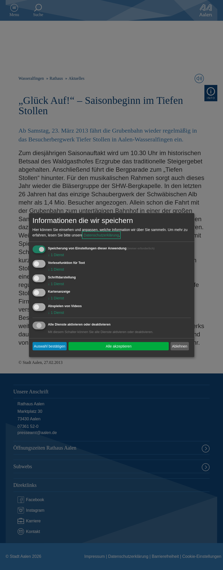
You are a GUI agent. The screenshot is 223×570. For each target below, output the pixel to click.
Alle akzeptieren (119, 346)
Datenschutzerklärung (101, 235)
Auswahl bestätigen (49, 346)
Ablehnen (179, 346)
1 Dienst (56, 255)
